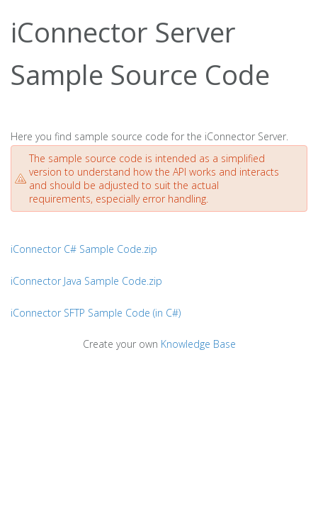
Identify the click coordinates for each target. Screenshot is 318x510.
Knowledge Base (198, 344)
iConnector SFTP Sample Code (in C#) (96, 312)
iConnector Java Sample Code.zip (86, 281)
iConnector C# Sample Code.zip (84, 249)
